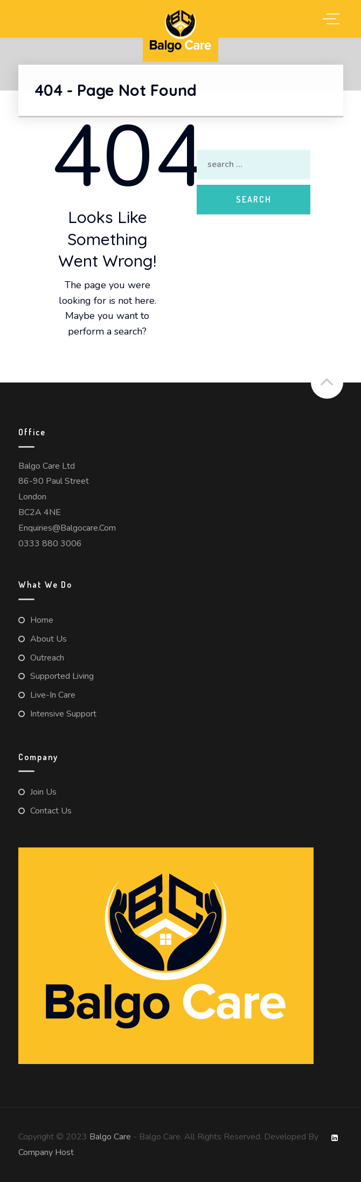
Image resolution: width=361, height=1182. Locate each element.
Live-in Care (52, 695)
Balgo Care (110, 1137)
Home (41, 620)
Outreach (47, 658)
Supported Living (62, 676)
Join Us (43, 792)
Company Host (46, 1152)
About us (48, 639)
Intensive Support (63, 714)
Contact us (51, 811)
